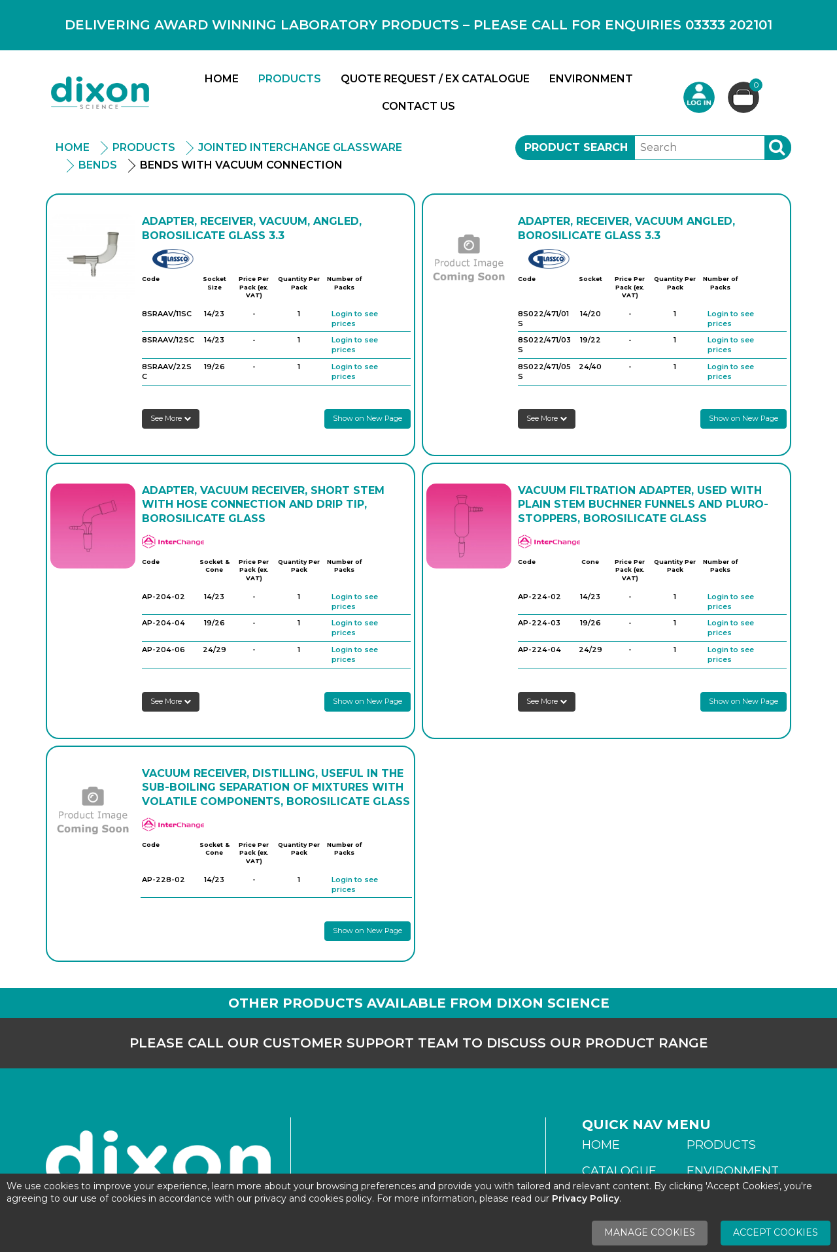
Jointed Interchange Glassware (300, 147)
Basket (754, 86)
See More (170, 418)
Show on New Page (367, 418)
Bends (97, 165)
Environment (591, 79)
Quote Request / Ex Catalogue (435, 79)
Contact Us (418, 106)
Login (699, 97)
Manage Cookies (649, 1232)
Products (289, 79)
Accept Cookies (775, 1232)
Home (222, 79)
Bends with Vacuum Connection (241, 165)
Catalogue (619, 1171)
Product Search (576, 147)
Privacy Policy (585, 1198)
